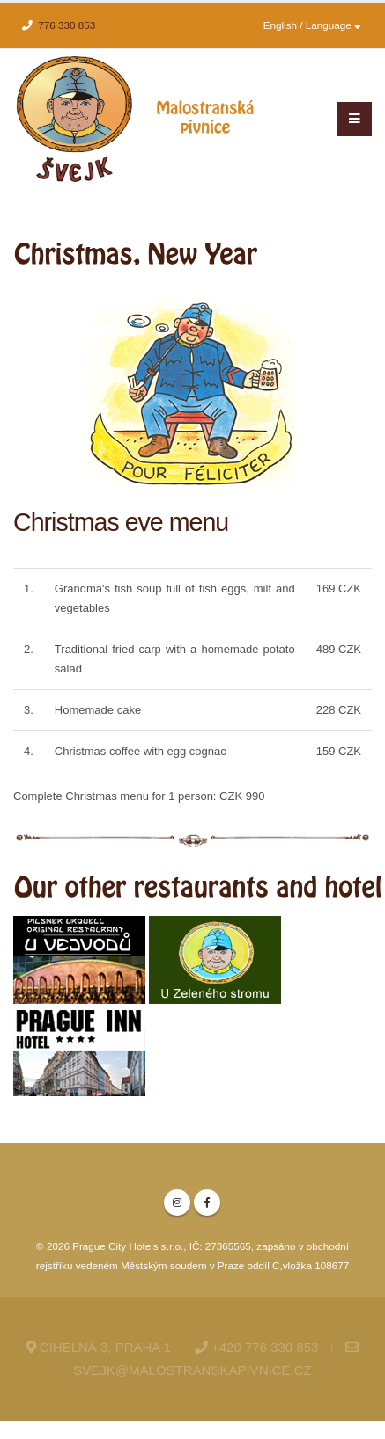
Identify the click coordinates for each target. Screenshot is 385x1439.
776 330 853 (66, 25)
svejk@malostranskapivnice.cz (192, 1370)
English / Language (311, 25)
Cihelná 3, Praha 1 (98, 1347)
